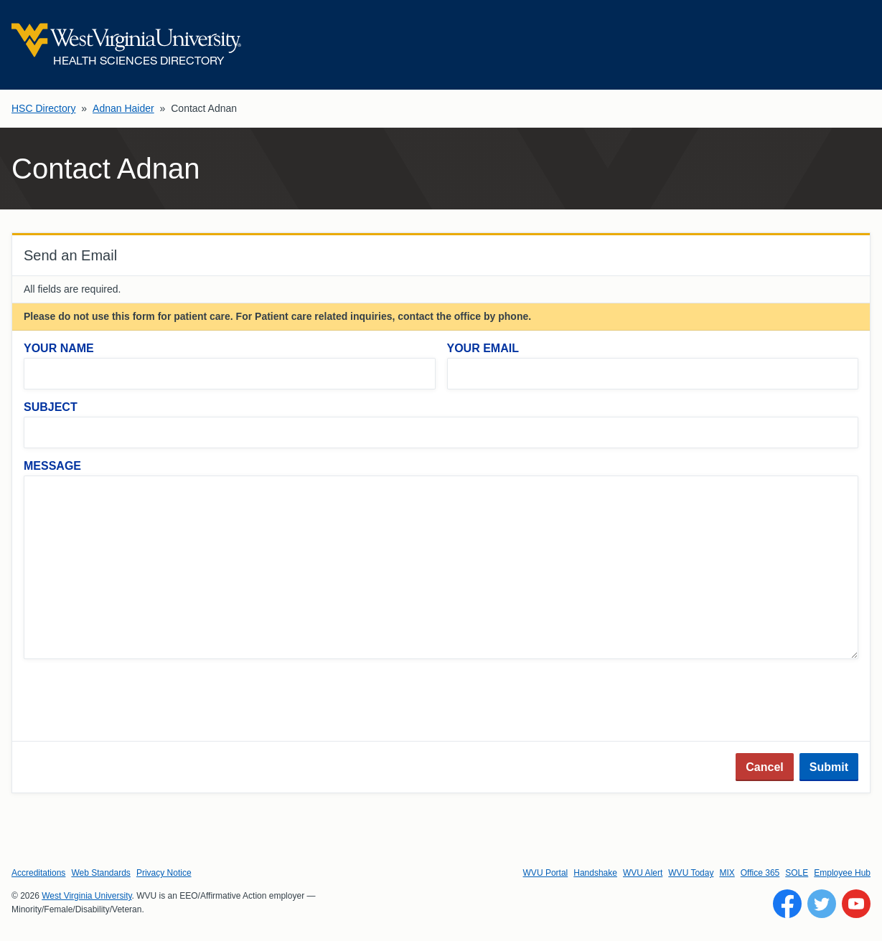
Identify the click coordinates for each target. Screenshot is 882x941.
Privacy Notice (164, 873)
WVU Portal (545, 873)
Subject (51, 407)
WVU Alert (642, 873)
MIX (726, 873)
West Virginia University (86, 896)
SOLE (796, 873)
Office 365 (760, 873)
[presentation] (133, 701)
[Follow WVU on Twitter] (821, 903)
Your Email (483, 348)
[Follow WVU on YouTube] (856, 903)
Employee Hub (842, 873)
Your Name (59, 348)
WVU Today (690, 873)
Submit (829, 767)
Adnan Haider (123, 108)
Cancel (764, 767)
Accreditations (38, 873)
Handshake (595, 873)
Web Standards (101, 873)
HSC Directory (43, 108)
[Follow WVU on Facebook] (787, 903)
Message (52, 466)
